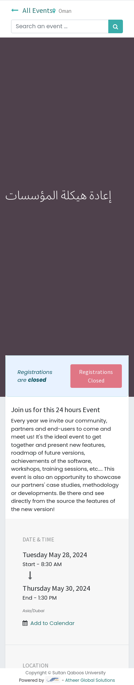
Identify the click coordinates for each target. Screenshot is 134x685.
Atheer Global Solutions (90, 680)
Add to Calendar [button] (52, 623)
